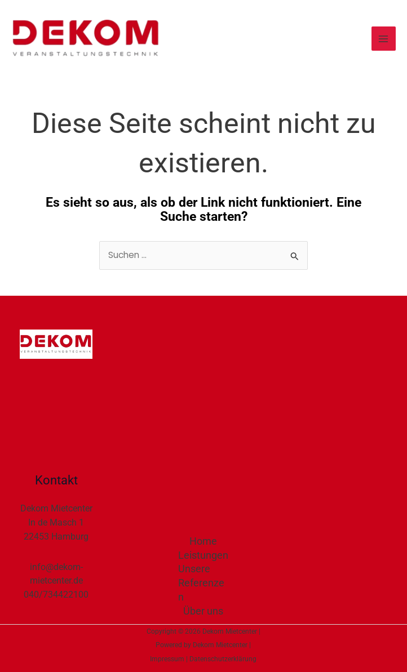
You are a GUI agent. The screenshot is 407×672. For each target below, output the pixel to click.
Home (203, 541)
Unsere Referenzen (201, 583)
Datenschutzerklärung (222, 659)
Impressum (167, 659)
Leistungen (203, 555)
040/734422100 (56, 594)
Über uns (203, 611)
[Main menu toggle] (383, 38)
